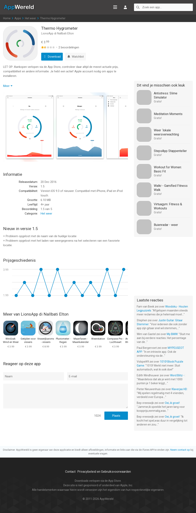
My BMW (172, 334)
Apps (18, 18)
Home (7, 18)
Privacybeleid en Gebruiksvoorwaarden (104, 471)
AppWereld (19, 7)
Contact (70, 471)
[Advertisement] (163, 50)
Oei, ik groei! (172, 402)
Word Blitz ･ (177, 375)
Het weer (30, 18)
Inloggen (125, 7)
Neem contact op (180, 449)
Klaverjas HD (179, 389)
